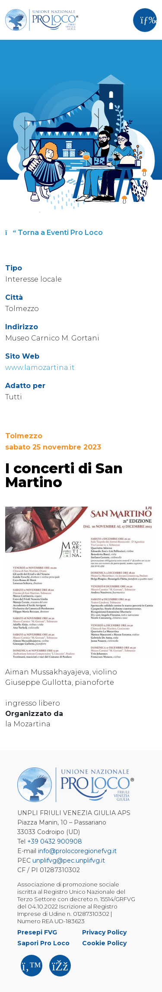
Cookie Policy (104, 943)
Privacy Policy (104, 932)
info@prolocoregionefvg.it (77, 851)
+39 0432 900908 (54, 841)
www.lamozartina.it (40, 367)
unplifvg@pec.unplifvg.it (68, 860)
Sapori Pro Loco (43, 943)
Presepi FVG (37, 932)
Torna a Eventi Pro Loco (54, 232)
